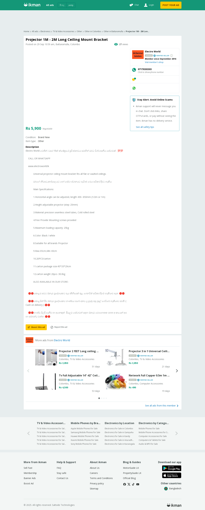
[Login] (148, 5)
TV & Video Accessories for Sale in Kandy (52, 436)
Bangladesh (172, 488)
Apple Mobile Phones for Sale (84, 428)
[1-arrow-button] (176, 433)
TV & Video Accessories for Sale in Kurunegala (52, 444)
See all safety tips (145, 126)
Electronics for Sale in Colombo (119, 428)
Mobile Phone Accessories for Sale (154, 432)
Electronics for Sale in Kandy (117, 436)
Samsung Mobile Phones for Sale (85, 432)
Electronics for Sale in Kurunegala (120, 444)
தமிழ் (71, 5)
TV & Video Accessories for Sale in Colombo (52, 428)
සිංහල (62, 5)
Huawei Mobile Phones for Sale (85, 436)
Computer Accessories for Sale (153, 436)
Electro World (62, 340)
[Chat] (134, 5)
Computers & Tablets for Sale (152, 440)
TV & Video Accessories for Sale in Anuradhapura (52, 440)
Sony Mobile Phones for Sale (83, 444)
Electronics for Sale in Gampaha (119, 432)
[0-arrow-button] (28, 433)
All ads (50, 5)
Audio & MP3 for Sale (148, 444)
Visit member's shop (154, 62)
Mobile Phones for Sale (149, 428)
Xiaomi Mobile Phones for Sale (84, 440)
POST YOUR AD (171, 5)
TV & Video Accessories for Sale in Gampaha (52, 432)
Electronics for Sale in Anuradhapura (120, 440)
